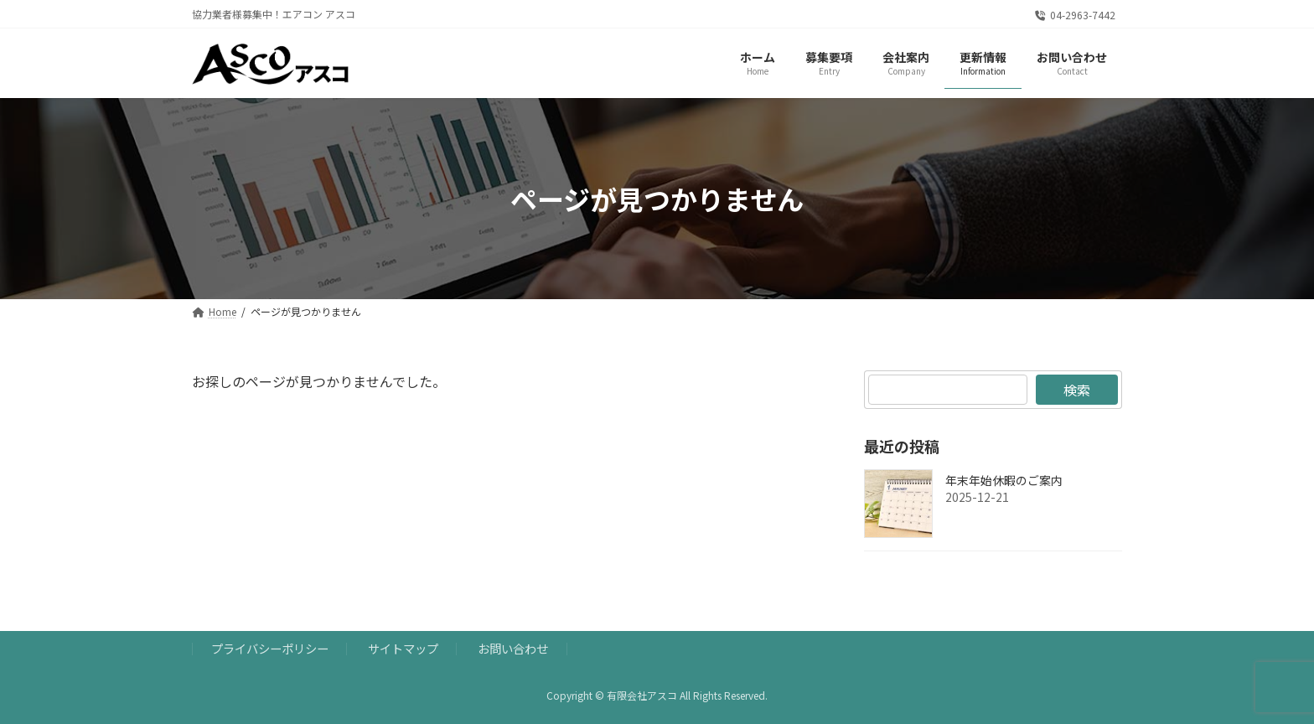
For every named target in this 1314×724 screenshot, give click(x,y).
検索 (1076, 390)
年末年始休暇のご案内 (1004, 481)
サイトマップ (403, 648)
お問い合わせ (513, 648)
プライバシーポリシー (269, 648)
